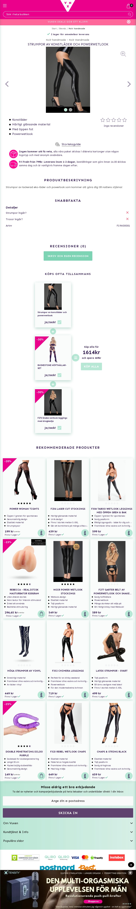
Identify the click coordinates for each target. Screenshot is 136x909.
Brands (62, 28)
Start (54, 28)
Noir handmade (77, 28)
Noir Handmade (79, 39)
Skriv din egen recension (68, 256)
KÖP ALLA (91, 366)
